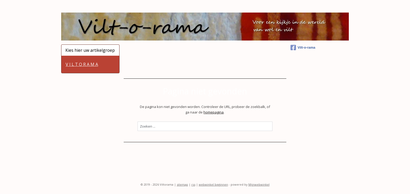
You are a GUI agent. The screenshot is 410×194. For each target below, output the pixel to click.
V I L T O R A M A (82, 64)
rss (193, 184)
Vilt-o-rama (303, 47)
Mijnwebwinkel (259, 184)
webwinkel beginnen (213, 184)
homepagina (213, 112)
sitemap (182, 184)
